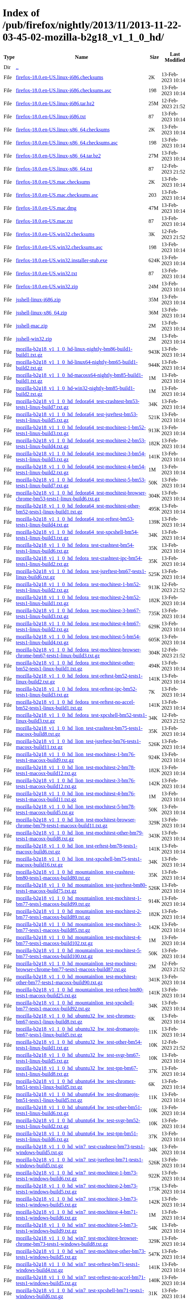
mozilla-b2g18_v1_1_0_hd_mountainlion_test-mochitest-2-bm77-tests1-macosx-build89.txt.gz (78, 914)
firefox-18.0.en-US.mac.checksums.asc (57, 195)
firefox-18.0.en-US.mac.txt (44, 221)
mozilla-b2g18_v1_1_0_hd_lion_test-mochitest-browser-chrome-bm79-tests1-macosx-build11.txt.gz (76, 822)
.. (17, 67)
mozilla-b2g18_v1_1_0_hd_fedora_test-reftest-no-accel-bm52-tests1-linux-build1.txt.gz (75, 705)
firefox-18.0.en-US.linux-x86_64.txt (54, 169)
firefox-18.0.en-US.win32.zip (47, 286)
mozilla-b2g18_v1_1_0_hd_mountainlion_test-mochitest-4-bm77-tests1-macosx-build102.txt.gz (78, 940)
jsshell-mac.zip (31, 326)
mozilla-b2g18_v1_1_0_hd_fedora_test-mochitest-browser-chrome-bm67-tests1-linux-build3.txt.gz (78, 652)
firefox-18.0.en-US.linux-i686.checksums (59, 77)
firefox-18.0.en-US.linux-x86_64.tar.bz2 (58, 156)
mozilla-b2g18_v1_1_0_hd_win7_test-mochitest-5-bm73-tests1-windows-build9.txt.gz (77, 1228)
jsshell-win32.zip (34, 339)
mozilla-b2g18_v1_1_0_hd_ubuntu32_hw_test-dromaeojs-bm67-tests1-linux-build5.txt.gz (77, 1032)
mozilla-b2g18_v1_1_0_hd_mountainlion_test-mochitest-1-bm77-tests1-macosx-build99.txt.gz (78, 901)
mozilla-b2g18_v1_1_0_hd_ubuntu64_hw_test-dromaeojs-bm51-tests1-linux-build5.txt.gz (77, 1097)
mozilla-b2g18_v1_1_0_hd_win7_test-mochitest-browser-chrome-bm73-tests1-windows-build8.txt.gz (77, 1241)
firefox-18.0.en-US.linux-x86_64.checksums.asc (67, 142)
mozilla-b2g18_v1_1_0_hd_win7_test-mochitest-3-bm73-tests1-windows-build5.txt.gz (77, 1202)
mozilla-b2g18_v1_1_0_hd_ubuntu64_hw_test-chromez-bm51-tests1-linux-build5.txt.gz (75, 1084)
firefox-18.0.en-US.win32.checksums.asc (59, 247)
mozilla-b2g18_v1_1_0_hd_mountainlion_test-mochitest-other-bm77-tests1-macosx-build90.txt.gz (76, 979)
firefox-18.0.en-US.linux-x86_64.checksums (62, 129)
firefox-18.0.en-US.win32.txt (46, 273)
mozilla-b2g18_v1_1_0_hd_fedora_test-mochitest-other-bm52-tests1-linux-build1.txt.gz (75, 665)
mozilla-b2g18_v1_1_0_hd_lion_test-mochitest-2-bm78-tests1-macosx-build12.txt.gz (75, 770)
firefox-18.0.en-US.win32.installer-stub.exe (61, 260)
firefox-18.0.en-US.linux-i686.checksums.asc (63, 90)
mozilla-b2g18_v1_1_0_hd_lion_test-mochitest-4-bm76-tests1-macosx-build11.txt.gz (75, 796)
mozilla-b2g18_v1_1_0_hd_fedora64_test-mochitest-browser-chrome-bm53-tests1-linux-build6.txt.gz (81, 495)
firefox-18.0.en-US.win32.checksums (55, 234)
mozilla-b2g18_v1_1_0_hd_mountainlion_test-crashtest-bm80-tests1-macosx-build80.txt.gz (75, 875)
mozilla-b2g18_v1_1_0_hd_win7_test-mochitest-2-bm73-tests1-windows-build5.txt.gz (77, 1188)
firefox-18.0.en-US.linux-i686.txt (51, 116)
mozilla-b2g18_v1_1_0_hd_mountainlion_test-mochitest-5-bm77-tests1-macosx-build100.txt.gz (78, 953)
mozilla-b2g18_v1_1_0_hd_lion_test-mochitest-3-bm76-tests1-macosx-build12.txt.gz (75, 783)
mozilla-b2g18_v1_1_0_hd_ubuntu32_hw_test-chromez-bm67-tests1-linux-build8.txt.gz (75, 1018)
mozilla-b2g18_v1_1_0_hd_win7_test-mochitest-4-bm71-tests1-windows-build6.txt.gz (77, 1215)
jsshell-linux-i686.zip (38, 299)
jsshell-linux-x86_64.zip (41, 312)
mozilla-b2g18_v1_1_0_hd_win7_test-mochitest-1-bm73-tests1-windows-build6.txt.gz (77, 1175)
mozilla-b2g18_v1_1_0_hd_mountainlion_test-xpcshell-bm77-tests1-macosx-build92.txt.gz (75, 1005)
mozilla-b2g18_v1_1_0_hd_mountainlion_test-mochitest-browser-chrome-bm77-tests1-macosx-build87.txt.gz (76, 966)
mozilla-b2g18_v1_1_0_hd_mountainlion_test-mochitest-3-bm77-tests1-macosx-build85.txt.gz (78, 927)
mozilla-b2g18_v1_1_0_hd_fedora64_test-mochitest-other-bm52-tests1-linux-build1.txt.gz (78, 509)
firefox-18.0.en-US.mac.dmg (46, 208)
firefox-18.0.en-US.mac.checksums (53, 182)
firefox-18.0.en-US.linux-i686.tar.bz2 (55, 103)
